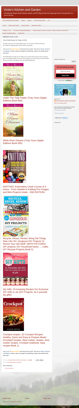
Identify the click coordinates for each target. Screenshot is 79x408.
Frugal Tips (21, 33)
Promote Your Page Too (59, 113)
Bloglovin (8, 51)
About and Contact (14, 25)
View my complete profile (60, 103)
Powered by (65, 80)
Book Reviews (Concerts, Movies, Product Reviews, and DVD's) (50, 30)
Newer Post (7, 398)
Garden (29, 20)
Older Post (47, 398)
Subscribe (65, 75)
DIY (49, 20)
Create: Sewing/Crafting (9, 33)
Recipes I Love (7, 30)
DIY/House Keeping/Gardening (21, 30)
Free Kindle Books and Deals (11, 20)
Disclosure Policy (36, 25)
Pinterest (47, 49)
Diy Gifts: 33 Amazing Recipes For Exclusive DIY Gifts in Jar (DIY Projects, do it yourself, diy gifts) (25, 292)
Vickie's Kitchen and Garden (22, 9)
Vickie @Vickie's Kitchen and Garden (65, 100)
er (43, 49)
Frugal (23, 20)
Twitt (41, 49)
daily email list (16, 49)
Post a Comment (9, 368)
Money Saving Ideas (39, 20)
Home (4, 25)
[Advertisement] (26, 384)
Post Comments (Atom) (15, 401)
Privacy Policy (25, 25)
